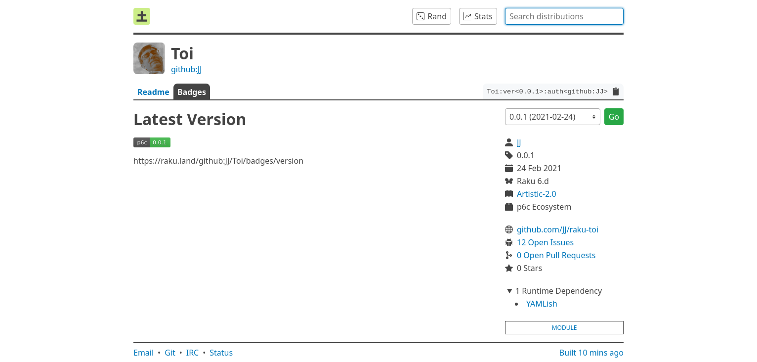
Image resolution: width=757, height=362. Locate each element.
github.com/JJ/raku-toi (557, 229)
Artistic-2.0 (536, 193)
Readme (153, 92)
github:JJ (186, 69)
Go (614, 116)
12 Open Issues (545, 242)
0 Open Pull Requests (556, 255)
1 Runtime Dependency (558, 290)
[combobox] (564, 16)
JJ (519, 142)
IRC (192, 352)
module (564, 327)
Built (591, 352)
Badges (191, 92)
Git (170, 352)
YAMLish (541, 303)
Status (221, 352)
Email (143, 352)
